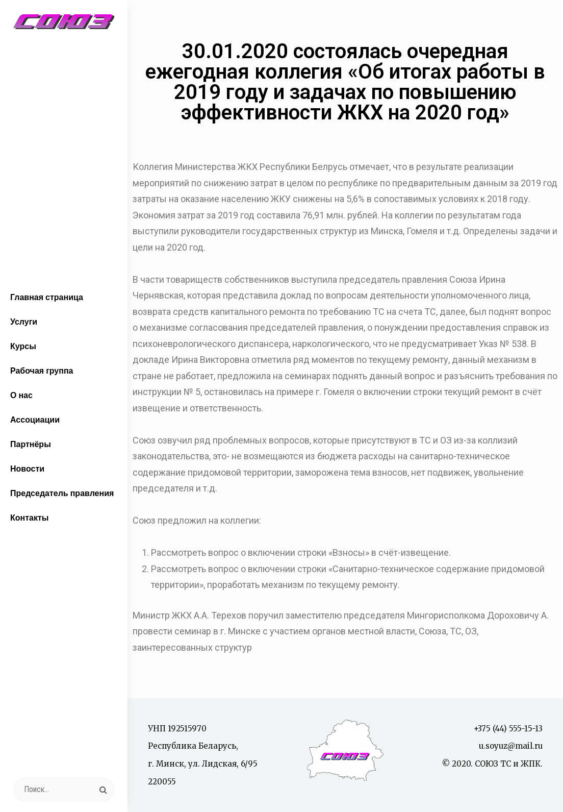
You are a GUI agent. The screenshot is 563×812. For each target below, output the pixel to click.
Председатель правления (62, 493)
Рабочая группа (41, 370)
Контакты (29, 517)
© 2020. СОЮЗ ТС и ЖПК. (492, 764)
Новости (27, 468)
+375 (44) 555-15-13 (508, 728)
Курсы (23, 346)
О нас (21, 395)
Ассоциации (35, 419)
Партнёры (30, 444)
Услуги (23, 321)
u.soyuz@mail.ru (511, 746)
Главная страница (46, 297)
